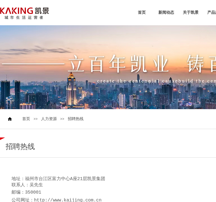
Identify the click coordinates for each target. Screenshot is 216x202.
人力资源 (49, 119)
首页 (142, 12)
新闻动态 (166, 12)
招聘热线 (76, 119)
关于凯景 (191, 12)
